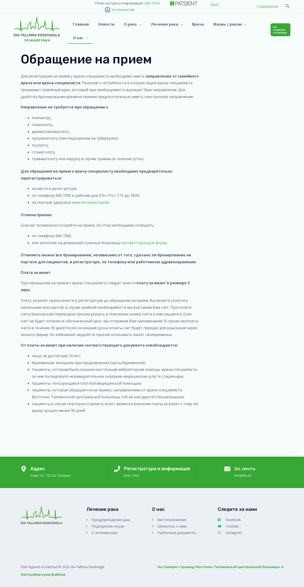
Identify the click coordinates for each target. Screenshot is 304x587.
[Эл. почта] (226, 469)
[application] (137, 30)
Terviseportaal (114, 9)
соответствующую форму (144, 242)
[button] (287, 6)
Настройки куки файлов (43, 574)
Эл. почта (245, 468)
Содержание (267, 6)
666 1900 (152, 3)
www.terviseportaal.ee (91, 202)
